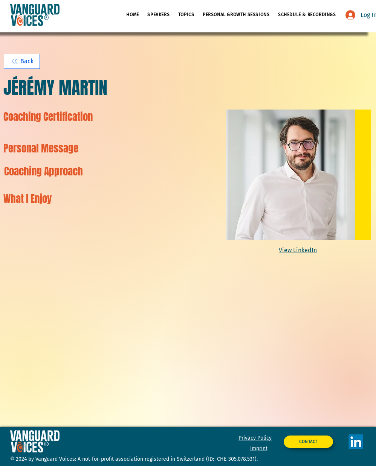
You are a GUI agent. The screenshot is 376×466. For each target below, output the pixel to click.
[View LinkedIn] (298, 250)
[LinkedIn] (355, 441)
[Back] (22, 61)
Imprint (258, 448)
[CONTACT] (308, 442)
